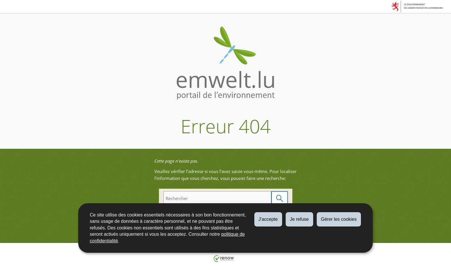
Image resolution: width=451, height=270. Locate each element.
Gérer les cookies (339, 219)
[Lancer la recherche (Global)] (279, 198)
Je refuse (299, 219)
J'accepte (268, 219)
